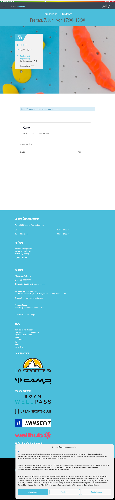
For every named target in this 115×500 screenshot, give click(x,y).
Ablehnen (64, 492)
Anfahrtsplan (22, 258)
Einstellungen (96, 492)
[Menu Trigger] (4, 6)
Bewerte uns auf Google (26, 315)
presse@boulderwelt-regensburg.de (30, 308)
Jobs (17, 345)
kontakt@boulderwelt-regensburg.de (31, 284)
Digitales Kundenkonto (23, 335)
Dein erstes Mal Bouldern (24, 330)
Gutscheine (19, 340)
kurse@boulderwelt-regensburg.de (30, 298)
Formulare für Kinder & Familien (27, 332)
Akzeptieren (33, 492)
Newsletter (19, 347)
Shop (17, 337)
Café (16, 342)
